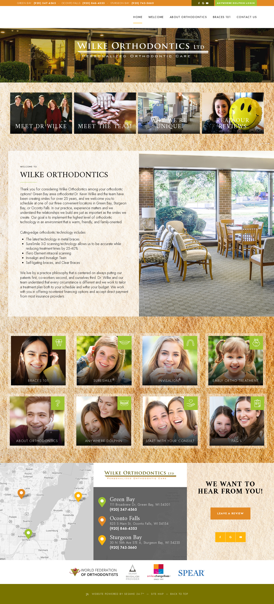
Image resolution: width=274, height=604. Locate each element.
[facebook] (199, 3)
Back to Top (179, 594)
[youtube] (207, 3)
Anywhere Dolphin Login (236, 3)
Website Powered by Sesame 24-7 (115, 594)
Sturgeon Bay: (120, 3)
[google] (203, 3)
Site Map (157, 594)
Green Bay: (24, 3)
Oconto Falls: (71, 3)
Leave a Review (230, 513)
